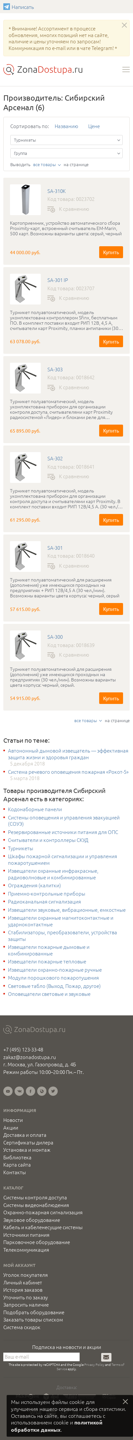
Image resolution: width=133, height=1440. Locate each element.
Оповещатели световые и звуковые (49, 994)
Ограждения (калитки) (34, 885)
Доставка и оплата (24, 1135)
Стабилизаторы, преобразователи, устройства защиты (62, 935)
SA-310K (56, 191)
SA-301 (55, 547)
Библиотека (17, 1157)
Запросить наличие (26, 1304)
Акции (10, 1127)
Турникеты (20, 848)
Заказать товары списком (33, 1319)
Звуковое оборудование (31, 1220)
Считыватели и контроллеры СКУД (48, 840)
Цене (94, 125)
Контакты (14, 1172)
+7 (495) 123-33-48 (23, 1049)
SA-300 (55, 636)
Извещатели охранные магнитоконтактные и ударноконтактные (60, 920)
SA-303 (55, 369)
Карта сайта (17, 1164)
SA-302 (55, 458)
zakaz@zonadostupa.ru (29, 1056)
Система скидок (21, 1327)
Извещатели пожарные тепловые (47, 961)
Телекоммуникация (26, 1249)
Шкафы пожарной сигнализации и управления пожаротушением (62, 859)
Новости (13, 1120)
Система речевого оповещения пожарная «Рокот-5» (68, 771)
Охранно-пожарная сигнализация (43, 1212)
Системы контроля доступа (35, 1197)
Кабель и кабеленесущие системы (43, 1227)
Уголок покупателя (25, 1275)
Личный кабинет (22, 1282)
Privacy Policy (94, 1364)
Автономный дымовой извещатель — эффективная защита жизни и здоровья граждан (68, 753)
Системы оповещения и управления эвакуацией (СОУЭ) (64, 820)
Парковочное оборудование (36, 1242)
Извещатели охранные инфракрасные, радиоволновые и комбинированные (53, 873)
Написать (7, 6)
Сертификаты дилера (28, 1142)
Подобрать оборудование (33, 1312)
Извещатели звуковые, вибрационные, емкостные (67, 909)
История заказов (22, 1289)
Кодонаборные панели (35, 809)
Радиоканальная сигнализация (44, 901)
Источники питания (26, 1234)
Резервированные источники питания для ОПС (63, 832)
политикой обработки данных (56, 1426)
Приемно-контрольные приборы (46, 893)
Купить (111, 252)
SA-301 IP (57, 280)
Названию (66, 125)
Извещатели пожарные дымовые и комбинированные (49, 950)
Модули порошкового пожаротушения (53, 977)
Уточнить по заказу (25, 1297)
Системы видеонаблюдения (36, 1205)
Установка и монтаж (26, 1149)
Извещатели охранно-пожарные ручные (55, 969)
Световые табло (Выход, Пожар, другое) (54, 986)
